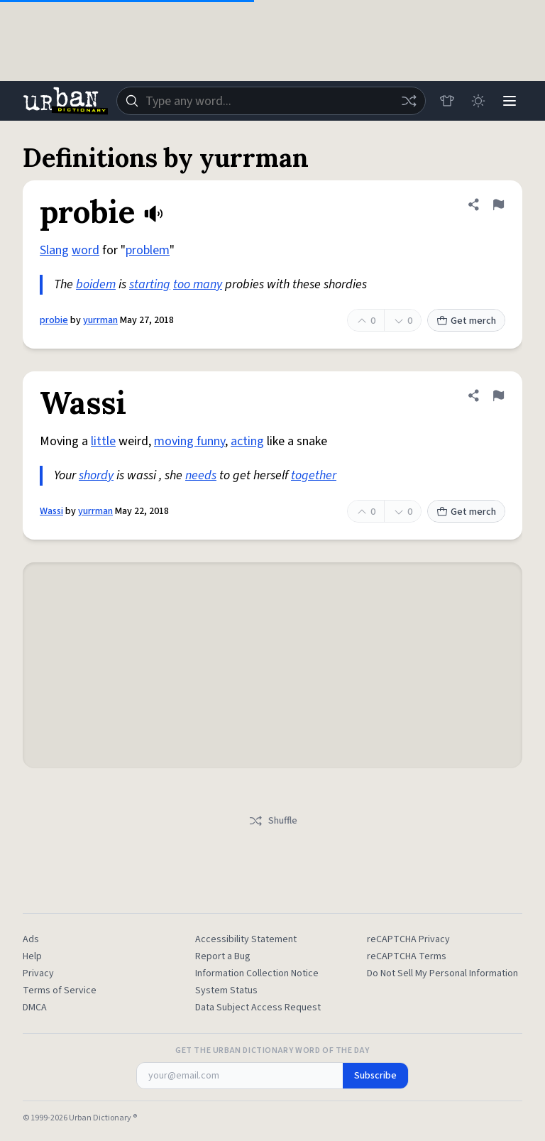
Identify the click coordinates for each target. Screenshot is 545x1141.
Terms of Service (60, 990)
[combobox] (271, 101)
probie (54, 320)
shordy (96, 475)
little (103, 441)
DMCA (35, 1007)
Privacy (38, 973)
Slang (54, 250)
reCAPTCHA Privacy (408, 939)
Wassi (51, 511)
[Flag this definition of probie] (498, 204)
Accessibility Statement (246, 939)
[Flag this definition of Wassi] (498, 395)
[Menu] (509, 101)
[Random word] (408, 100)
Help (32, 956)
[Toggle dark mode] (478, 101)
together (313, 475)
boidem (96, 284)
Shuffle (272, 821)
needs (200, 475)
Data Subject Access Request (258, 1007)
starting (149, 284)
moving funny (189, 441)
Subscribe (375, 1076)
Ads (31, 939)
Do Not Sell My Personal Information (442, 973)
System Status (226, 990)
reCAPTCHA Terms (406, 956)
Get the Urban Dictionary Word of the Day (272, 1051)
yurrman (100, 320)
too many (197, 284)
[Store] (447, 101)
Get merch (466, 321)
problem (148, 250)
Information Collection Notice (257, 973)
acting (247, 441)
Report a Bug (223, 956)
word (85, 250)
